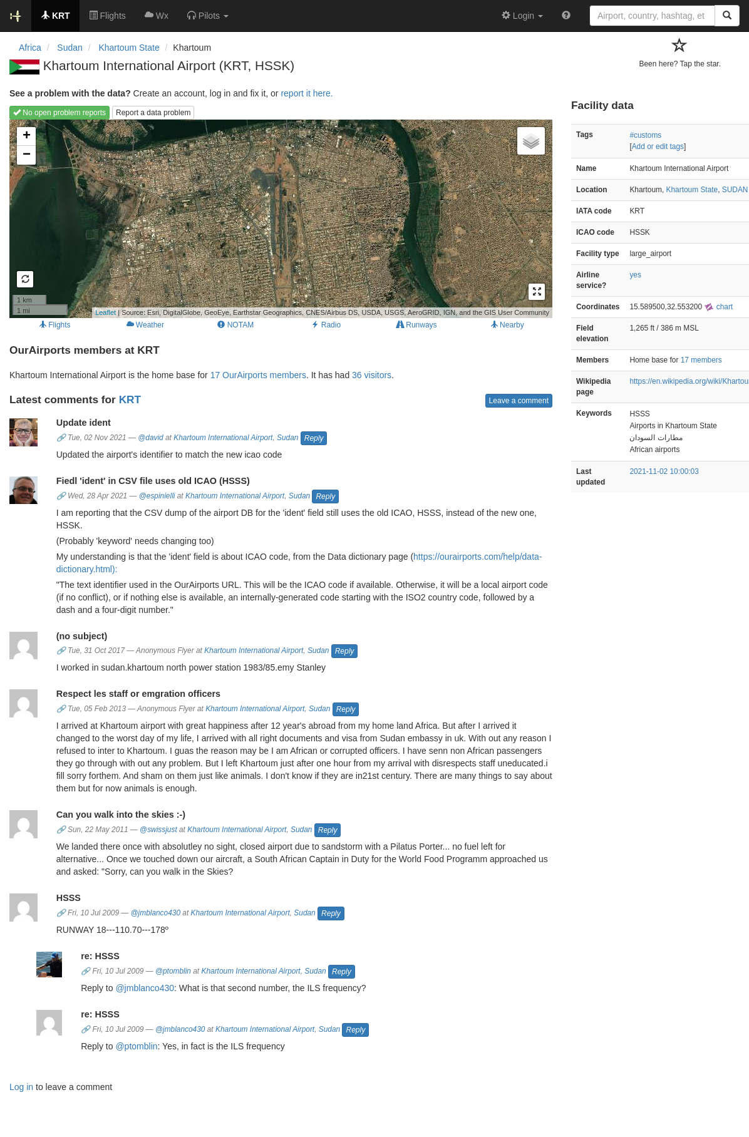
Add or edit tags (658, 146)
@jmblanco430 (156, 912)
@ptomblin (173, 971)
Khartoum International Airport (222, 437)
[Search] (727, 15)
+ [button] (27, 136)
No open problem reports (59, 112)
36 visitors (371, 375)
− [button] (27, 155)
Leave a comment (519, 400)
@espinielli (157, 495)
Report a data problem (153, 112)
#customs (645, 135)
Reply (314, 438)
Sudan (287, 437)
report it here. (307, 93)
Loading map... (279, 218)
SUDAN (735, 189)
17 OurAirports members (258, 375)
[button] (208, 15)
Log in (21, 1087)
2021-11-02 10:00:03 (663, 471)
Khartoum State (692, 189)
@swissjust (158, 829)
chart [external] (718, 306)
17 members (701, 360)
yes (635, 274)
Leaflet (105, 312)
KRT (130, 399)
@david (150, 437)
